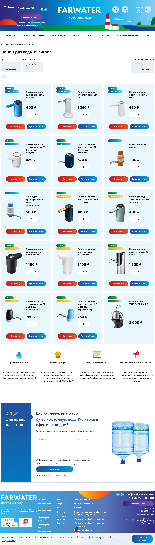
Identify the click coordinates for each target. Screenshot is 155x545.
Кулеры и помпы (58, 35)
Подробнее (8, 540)
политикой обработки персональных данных (71, 460)
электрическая (9, 69)
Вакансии (78, 508)
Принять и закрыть (142, 538)
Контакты (61, 523)
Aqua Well (28, 65)
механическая (9, 65)
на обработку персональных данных (64, 464)
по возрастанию (145, 65)
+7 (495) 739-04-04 (26, 9)
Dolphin (38, 65)
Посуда (105, 35)
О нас (59, 508)
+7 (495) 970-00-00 (140, 498)
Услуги (76, 35)
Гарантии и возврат (83, 504)
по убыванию (146, 69)
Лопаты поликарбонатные (127, 35)
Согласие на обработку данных (89, 519)
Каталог (41, 499)
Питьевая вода (10, 35)
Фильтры (3, 76)
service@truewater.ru (29, 25)
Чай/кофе (91, 35)
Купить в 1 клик (36, 126)
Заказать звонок (29, 17)
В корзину (15, 126)
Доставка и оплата (83, 499)
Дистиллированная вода (34, 35)
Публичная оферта (83, 530)
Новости (61, 512)
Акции (148, 35)
